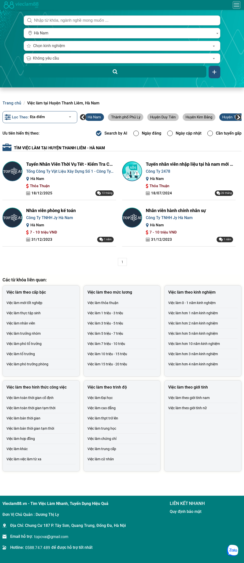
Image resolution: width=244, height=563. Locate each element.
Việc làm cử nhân (100, 459)
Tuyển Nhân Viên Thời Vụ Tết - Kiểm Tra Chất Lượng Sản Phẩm (70, 164)
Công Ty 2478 (158, 171)
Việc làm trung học (101, 428)
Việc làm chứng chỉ (101, 439)
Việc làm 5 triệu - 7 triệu (105, 333)
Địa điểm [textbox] (37, 117)
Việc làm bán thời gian (23, 418)
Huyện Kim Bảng (199, 117)
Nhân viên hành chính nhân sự (176, 210)
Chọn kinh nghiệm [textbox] (49, 45)
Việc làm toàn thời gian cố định (30, 398)
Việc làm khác (17, 449)
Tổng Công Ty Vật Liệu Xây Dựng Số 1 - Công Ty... (70, 171)
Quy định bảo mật (185, 511)
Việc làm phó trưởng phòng (27, 364)
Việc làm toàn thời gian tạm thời (30, 408)
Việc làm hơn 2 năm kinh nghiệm (193, 323)
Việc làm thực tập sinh (23, 313)
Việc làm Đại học (100, 398)
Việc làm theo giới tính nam (189, 398)
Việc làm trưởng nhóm (23, 333)
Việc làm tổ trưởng (20, 354)
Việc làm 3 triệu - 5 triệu (105, 323)
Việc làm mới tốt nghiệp (24, 303)
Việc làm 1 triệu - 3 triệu (105, 313)
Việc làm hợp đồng (20, 439)
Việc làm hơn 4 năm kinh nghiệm (193, 364)
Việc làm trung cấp (101, 449)
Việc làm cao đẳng (101, 408)
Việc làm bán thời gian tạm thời (30, 428)
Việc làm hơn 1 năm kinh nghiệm (193, 313)
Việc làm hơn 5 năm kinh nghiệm (193, 333)
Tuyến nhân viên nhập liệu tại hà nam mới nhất (189, 164)
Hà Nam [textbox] (41, 33)
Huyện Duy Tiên (163, 117)
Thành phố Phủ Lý (125, 117)
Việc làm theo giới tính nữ (187, 408)
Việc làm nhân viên (20, 323)
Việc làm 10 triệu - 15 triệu (107, 354)
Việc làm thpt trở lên (102, 418)
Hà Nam (94, 117)
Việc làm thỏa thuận (102, 303)
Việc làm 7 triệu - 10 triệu (106, 344)
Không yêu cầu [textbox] (46, 58)
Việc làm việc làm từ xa (23, 459)
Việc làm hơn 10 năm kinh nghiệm (194, 344)
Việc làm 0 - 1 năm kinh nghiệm (192, 303)
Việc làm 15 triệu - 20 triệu (107, 364)
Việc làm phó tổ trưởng (24, 344)
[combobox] (122, 33)
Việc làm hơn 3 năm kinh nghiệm (193, 354)
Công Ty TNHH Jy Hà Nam (49, 217)
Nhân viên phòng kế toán (51, 210)
